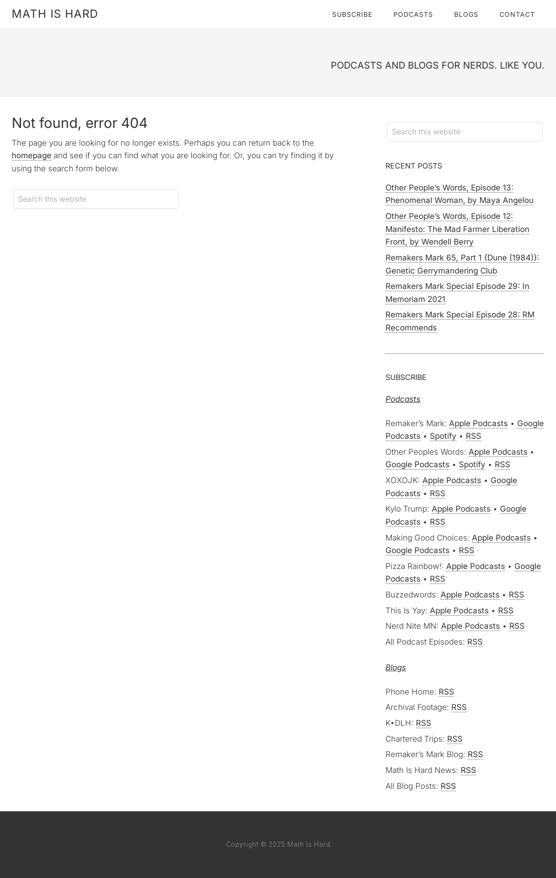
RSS (473, 436)
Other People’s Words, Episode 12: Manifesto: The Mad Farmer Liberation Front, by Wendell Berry (457, 228)
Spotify (443, 436)
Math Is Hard (55, 14)
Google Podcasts (417, 464)
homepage (31, 155)
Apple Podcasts (478, 423)
